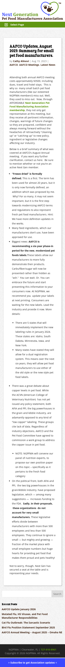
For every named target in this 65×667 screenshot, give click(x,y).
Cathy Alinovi (21, 61)
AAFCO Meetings (29, 64)
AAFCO (14, 64)
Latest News (48, 64)
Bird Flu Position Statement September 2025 (28, 627)
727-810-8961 (48, 649)
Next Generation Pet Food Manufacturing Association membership (30, 106)
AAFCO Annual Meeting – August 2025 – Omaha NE (32, 632)
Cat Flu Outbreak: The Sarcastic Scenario (26, 622)
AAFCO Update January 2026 (19, 609)
